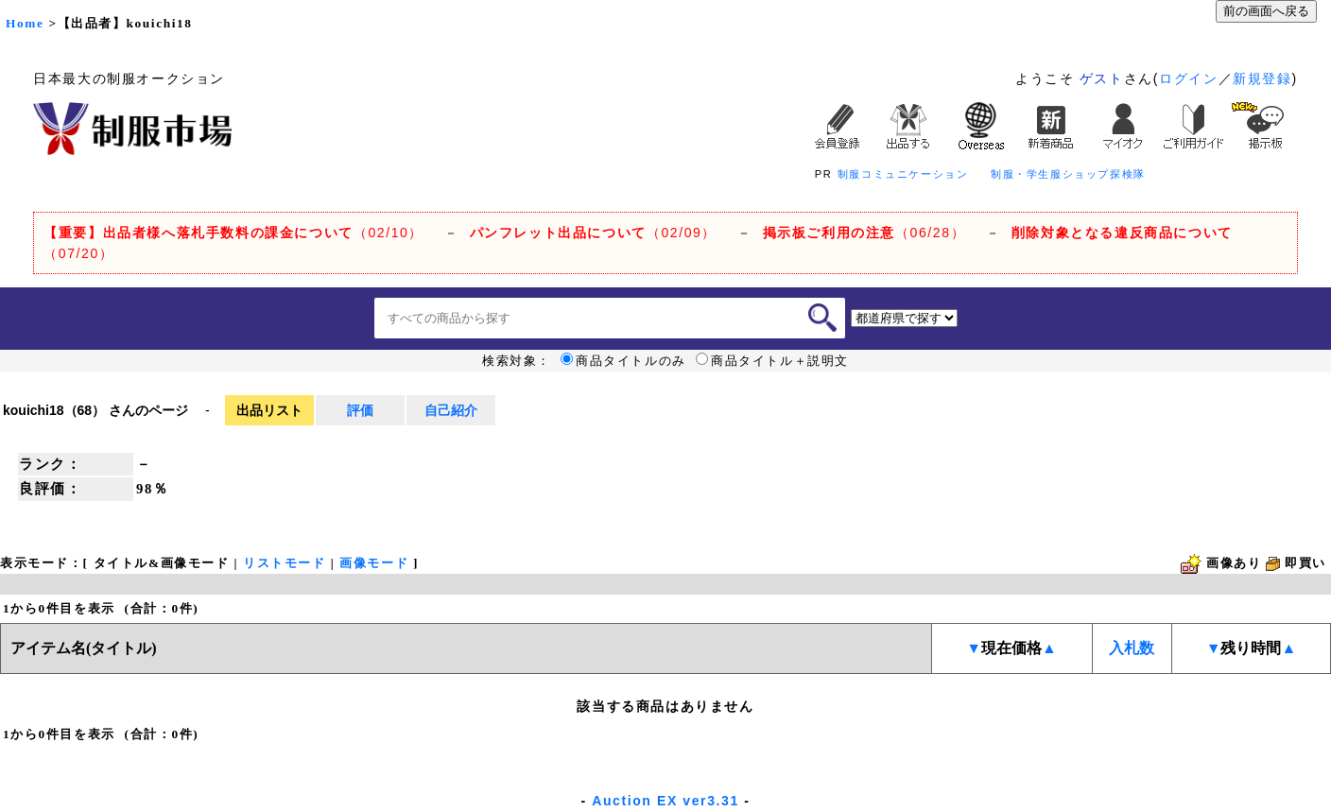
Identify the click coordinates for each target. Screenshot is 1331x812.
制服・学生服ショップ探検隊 (1068, 174)
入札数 (1131, 648)
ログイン (1188, 78)
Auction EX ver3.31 (665, 800)
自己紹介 (450, 410)
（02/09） (593, 232)
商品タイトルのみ (623, 361)
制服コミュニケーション (903, 174)
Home (24, 23)
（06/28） (864, 232)
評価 (360, 410)
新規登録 (1262, 78)
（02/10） (233, 232)
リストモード (284, 563)
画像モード (373, 563)
